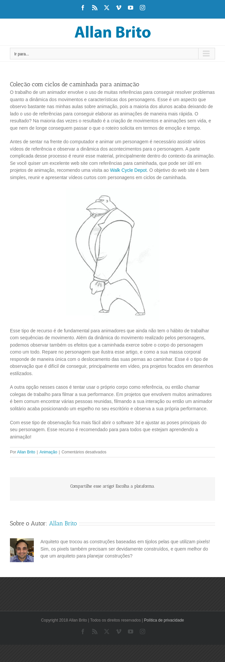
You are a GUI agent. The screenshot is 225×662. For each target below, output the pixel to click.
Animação (48, 452)
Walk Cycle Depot (128, 170)
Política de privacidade (164, 620)
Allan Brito (26, 452)
